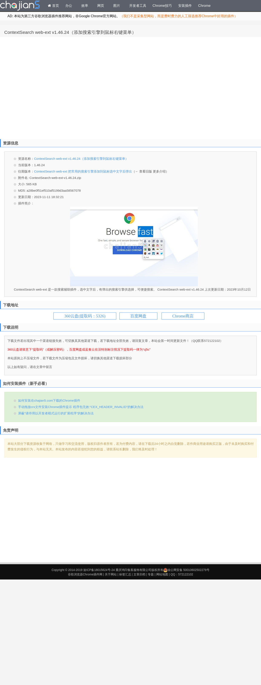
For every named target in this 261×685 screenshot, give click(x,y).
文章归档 (139, 574)
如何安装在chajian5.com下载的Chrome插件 (49, 400)
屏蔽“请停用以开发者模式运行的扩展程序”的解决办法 (56, 413)
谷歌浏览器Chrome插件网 (85, 574)
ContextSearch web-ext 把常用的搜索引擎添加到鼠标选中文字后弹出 (83, 171)
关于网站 (111, 574)
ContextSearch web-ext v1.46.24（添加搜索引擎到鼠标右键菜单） (70, 32)
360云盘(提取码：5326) (84, 316)
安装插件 (185, 5)
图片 (116, 5)
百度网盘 (138, 316)
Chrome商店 (183, 316)
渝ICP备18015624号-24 (99, 570)
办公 (68, 5)
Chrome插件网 (20, 6)
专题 (151, 574)
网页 (100, 5)
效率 (84, 5)
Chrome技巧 (162, 5)
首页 (53, 5)
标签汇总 (125, 574)
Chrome (204, 5)
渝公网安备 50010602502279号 (186, 570)
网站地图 (162, 574)
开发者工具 (137, 5)
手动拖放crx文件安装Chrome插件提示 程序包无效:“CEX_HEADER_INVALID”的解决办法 (80, 407)
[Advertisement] (48, 87)
